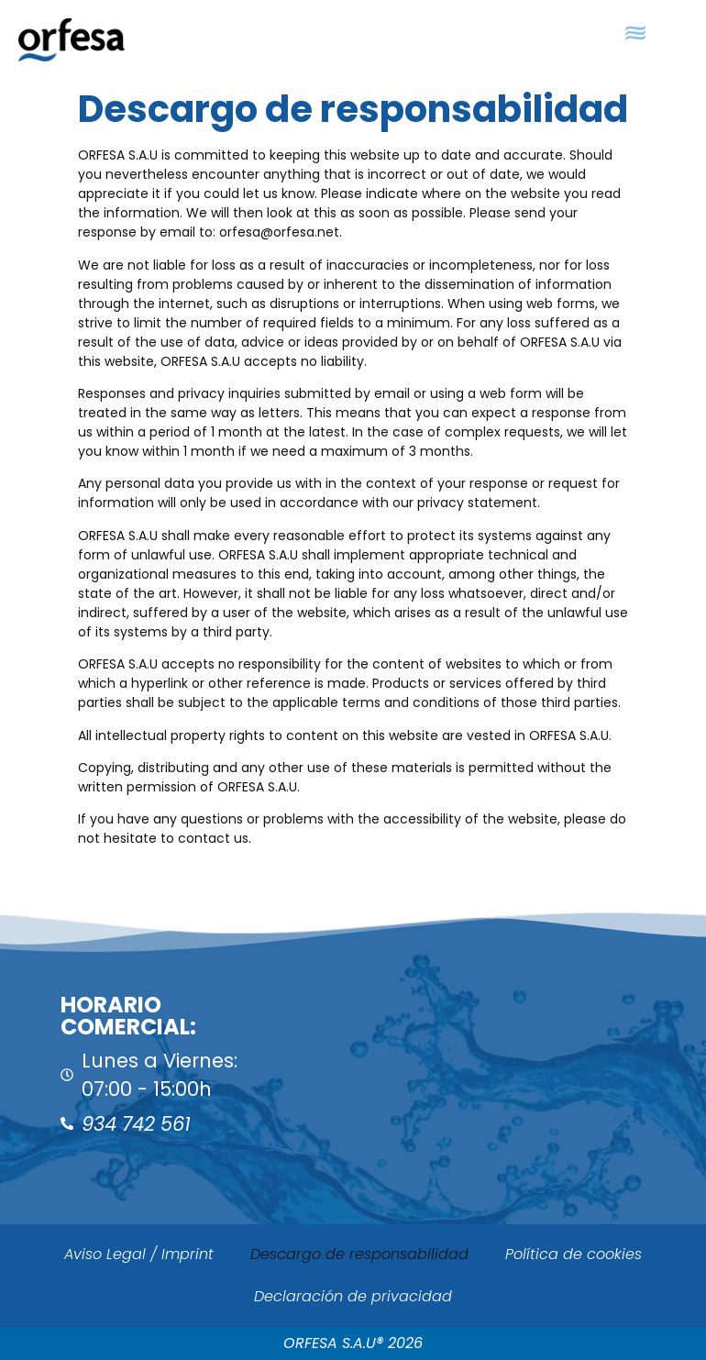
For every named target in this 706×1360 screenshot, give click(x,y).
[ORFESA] (529, 1066)
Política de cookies (573, 1254)
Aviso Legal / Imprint (139, 1254)
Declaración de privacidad (353, 1296)
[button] (636, 33)
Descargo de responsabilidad (359, 1254)
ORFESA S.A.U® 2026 (353, 1343)
